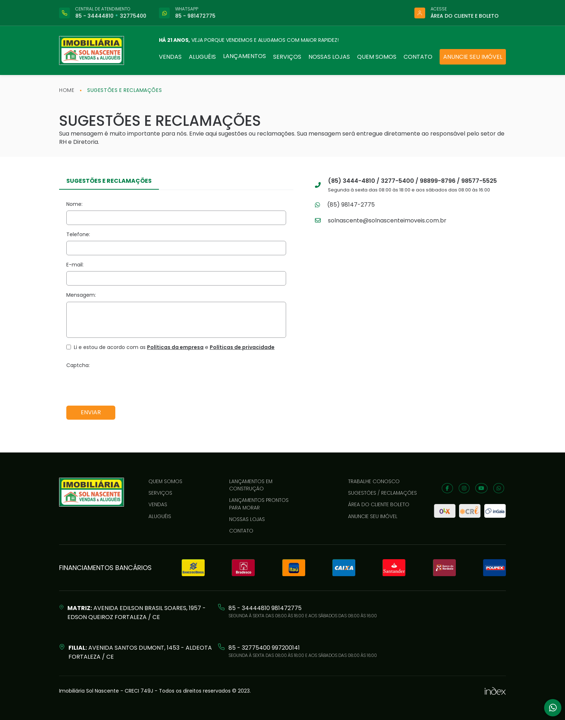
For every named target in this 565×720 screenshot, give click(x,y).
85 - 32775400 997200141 (264, 648)
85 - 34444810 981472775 (265, 608)
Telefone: (78, 234)
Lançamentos (244, 56)
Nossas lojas (329, 57)
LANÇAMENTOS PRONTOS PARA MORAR (259, 503)
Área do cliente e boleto (465, 15)
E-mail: (75, 264)
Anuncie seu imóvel (472, 57)
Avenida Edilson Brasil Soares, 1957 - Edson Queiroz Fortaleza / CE (136, 612)
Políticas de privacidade (242, 347)
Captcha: (78, 365)
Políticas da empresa (175, 347)
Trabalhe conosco (374, 481)
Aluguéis (202, 57)
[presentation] (121, 386)
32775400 (133, 15)
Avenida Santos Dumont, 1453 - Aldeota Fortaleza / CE (140, 652)
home (66, 90)
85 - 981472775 (195, 15)
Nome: (74, 204)
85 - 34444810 (94, 15)
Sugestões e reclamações (124, 90)
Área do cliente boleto (378, 504)
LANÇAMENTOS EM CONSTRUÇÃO (250, 485)
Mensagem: (81, 295)
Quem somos (376, 57)
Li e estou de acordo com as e (174, 347)
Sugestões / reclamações (382, 492)
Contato (418, 57)
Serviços (287, 57)
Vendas (170, 57)
